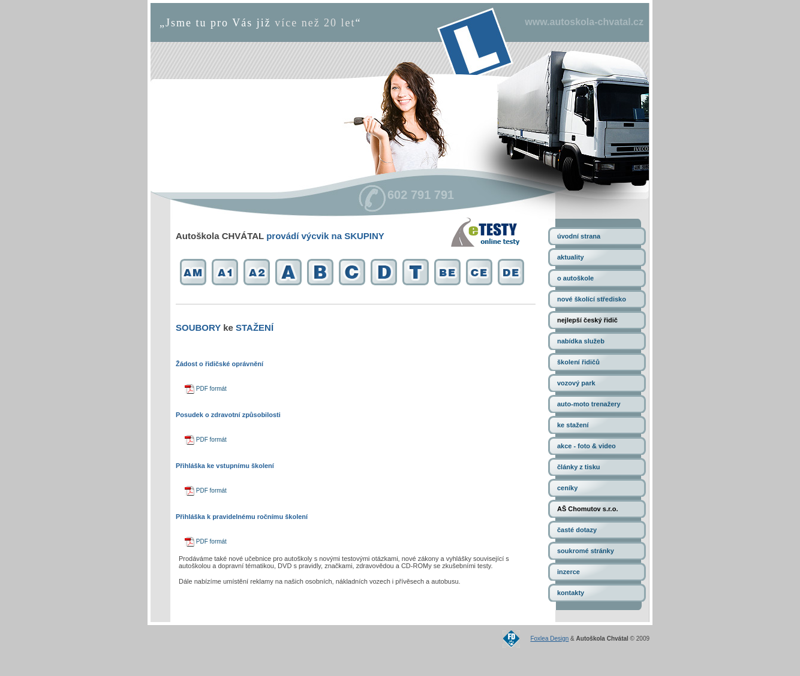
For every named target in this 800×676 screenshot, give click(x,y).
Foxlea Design (549, 638)
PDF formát (206, 388)
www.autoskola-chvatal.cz (584, 22)
